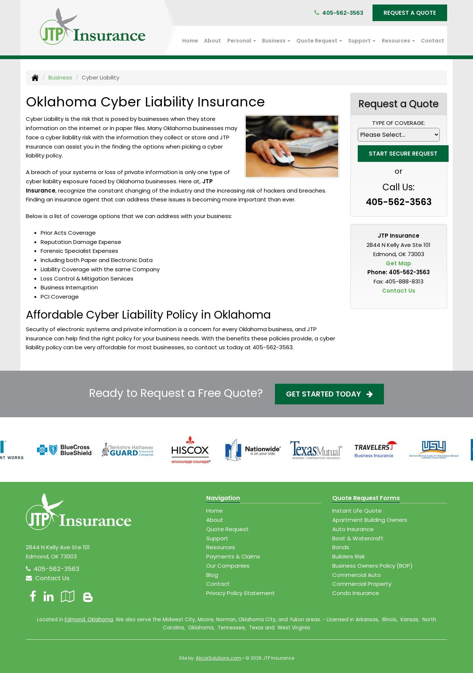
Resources (220, 547)
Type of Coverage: (398, 123)
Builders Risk (348, 556)
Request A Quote (410, 13)
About (212, 40)
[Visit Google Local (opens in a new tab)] (67, 596)
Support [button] (361, 40)
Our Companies (227, 566)
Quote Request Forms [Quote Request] (366, 498)
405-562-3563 (342, 13)
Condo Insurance (355, 593)
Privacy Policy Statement (240, 593)
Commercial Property (361, 584)
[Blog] (88, 596)
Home (190, 40)
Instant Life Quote (357, 510)
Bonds (340, 547)
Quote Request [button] (319, 40)
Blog (212, 575)
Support (217, 538)
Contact (432, 40)
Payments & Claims (233, 556)
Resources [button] (398, 40)
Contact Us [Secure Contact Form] (398, 291)
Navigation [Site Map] (223, 498)
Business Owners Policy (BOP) (372, 566)
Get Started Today (329, 394)
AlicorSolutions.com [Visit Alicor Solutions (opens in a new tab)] (218, 658)
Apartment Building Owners (369, 520)
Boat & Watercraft (358, 538)
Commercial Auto (356, 575)
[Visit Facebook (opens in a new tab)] (33, 596)
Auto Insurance (353, 529)
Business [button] (276, 40)
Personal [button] (241, 40)
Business (60, 77)
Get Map (398, 263)
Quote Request (227, 529)
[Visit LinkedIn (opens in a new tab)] (48, 596)
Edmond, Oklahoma (89, 619)
